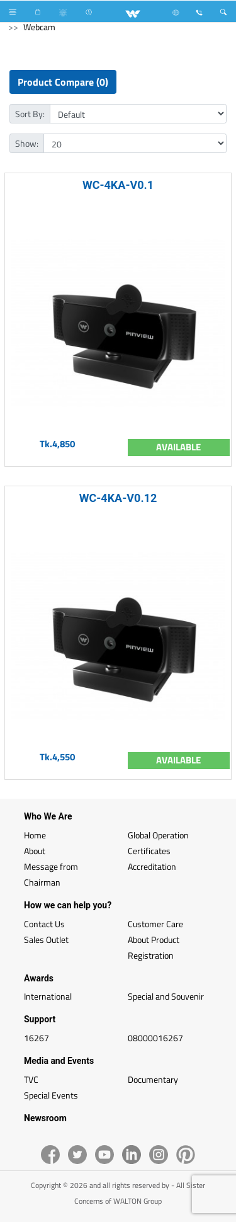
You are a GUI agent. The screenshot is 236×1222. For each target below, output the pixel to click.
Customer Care (155, 923)
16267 (36, 1037)
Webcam (39, 26)
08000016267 (155, 1037)
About (34, 850)
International (48, 996)
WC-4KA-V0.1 (118, 184)
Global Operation (158, 835)
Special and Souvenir (166, 996)
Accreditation (152, 866)
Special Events (51, 1095)
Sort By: (30, 113)
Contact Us (44, 923)
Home (35, 835)
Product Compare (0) (63, 81)
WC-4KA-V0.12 (118, 498)
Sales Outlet (46, 939)
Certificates (149, 850)
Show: (26, 143)
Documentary (153, 1079)
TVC (31, 1079)
